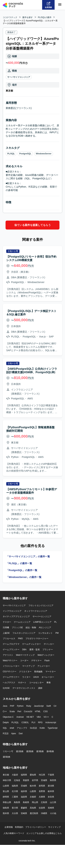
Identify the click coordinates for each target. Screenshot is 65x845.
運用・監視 (34, 649)
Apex (13, 733)
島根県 (26, 802)
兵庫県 (42, 797)
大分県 (15, 813)
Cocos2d (28, 711)
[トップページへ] (13, 5)
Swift (48, 706)
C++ (5, 711)
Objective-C (8, 717)
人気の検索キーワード (13, 833)
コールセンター (36, 682)
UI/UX (36, 677)
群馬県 (42, 786)
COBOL (25, 722)
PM (57, 633)
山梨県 (33, 791)
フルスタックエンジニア (23, 633)
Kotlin (42, 728)
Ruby (28, 706)
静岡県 (6, 797)
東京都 (6, 775)
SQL (5, 728)
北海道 (17, 780)
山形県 (6, 786)
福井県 (24, 791)
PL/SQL (11, 153)
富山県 (6, 791)
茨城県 (24, 786)
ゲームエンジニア (22, 622)
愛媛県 (24, 808)
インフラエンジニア (12, 611)
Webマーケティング (25, 655)
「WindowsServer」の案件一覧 (23, 577)
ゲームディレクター (31, 644)
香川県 (15, 808)
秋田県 (53, 780)
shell (12, 728)
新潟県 (51, 786)
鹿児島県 (34, 813)
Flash (46, 660)
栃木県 (33, 786)
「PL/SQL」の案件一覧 (19, 563)
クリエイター (25, 671)
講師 (40, 688)
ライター (26, 677)
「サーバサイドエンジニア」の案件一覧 (28, 556)
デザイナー (36, 660)
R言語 (5, 733)
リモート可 (8, 751)
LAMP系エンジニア (42, 622)
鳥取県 (17, 802)
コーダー (24, 660)
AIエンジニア (45, 627)
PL (55, 622)
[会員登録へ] (48, 5)
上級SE (6, 633)
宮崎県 (24, 813)
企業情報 (9, 827)
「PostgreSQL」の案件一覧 (21, 570)
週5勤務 (6, 757)
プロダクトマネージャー (36, 638)
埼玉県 (42, 775)
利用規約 (19, 827)
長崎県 (51, 808)
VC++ (46, 717)
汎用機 (6, 627)
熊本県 (6, 813)
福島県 (15, 786)
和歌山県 (7, 802)
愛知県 (33, 775)
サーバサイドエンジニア (18, 77)
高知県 (33, 808)
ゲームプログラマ (11, 644)
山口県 (53, 802)
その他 (53, 813)
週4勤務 (50, 751)
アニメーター (43, 666)
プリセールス (9, 638)
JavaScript (39, 706)
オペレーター (48, 677)
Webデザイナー (10, 660)
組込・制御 (31, 627)
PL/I (33, 722)
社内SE (6, 688)
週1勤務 (19, 751)
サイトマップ (54, 827)
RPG (40, 722)
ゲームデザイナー (11, 677)
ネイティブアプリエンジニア (16, 616)
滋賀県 (24, 797)
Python (20, 706)
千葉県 (51, 775)
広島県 (44, 802)
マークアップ (28, 666)
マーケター (50, 671)
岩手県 (35, 780)
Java (5, 706)
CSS (45, 711)
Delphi (6, 722)
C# (55, 706)
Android (20, 717)
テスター (7, 622)
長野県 (42, 791)
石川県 (15, 791)
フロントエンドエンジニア (40, 605)
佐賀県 (42, 808)
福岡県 (24, 775)
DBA (24, 649)
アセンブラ (22, 728)
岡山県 (35, 802)
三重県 (15, 797)
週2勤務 (30, 751)
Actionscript (50, 722)
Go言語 (33, 728)
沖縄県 (44, 813)
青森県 (26, 780)
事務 (48, 682)
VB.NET (30, 717)
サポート (22, 682)
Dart (21, 733)
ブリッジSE (17, 627)
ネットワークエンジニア (35, 611)
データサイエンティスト (23, 688)
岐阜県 (51, 791)
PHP (12, 706)
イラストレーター (11, 666)
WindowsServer (43, 153)
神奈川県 (7, 780)
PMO (20, 638)
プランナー (47, 649)
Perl (19, 711)
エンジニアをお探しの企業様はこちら (44, 833)
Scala (12, 711)
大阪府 (15, 775)
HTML (38, 711)
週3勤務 (40, 751)
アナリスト (8, 655)
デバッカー (49, 644)
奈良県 (51, 797)
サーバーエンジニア (42, 616)
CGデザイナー (9, 671)
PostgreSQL (25, 153)
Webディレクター (45, 655)
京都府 (33, 797)
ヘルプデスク (9, 682)
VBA (39, 717)
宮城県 (44, 780)
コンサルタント (45, 633)
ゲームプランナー (11, 649)
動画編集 (38, 671)
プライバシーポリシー (35, 827)
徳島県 (6, 808)
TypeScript (53, 728)
